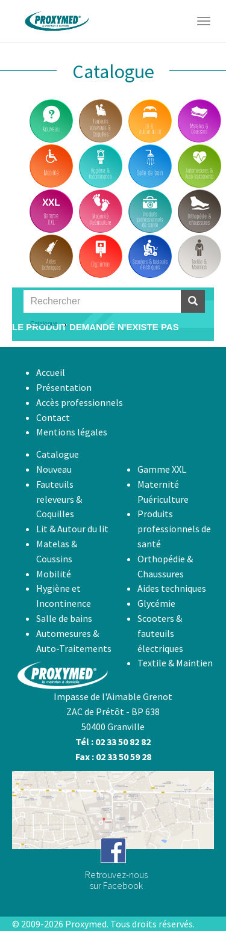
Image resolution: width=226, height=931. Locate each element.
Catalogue (44, 324)
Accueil (50, 372)
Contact (53, 417)
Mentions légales (71, 432)
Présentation (64, 387)
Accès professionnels (79, 402)
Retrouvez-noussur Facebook (116, 879)
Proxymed (86, 924)
